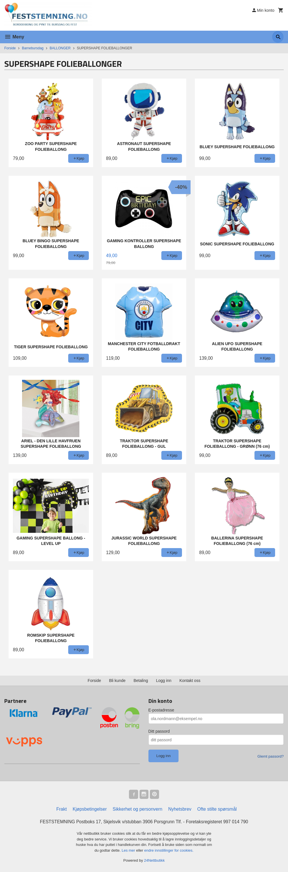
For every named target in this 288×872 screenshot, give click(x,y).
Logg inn (163, 680)
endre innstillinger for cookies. (168, 850)
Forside (10, 48)
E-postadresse (161, 710)
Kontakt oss (189, 680)
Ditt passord (159, 731)
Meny (14, 36)
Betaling (141, 680)
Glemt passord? (270, 756)
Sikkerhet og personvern (137, 809)
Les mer (129, 850)
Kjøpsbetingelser (90, 809)
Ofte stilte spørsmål (217, 809)
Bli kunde (117, 680)
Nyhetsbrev (179, 809)
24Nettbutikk (154, 861)
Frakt (61, 809)
